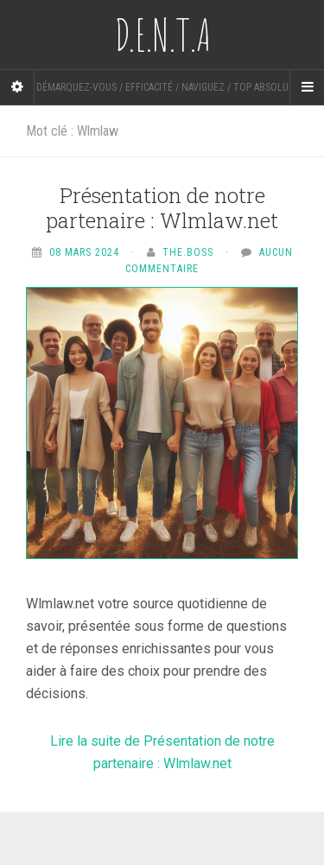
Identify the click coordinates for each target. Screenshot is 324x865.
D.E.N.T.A (162, 34)
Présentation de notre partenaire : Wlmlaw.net (162, 207)
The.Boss (187, 252)
